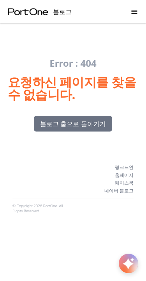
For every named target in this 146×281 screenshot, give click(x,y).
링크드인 (124, 167)
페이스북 (124, 183)
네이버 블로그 (119, 191)
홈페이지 (124, 175)
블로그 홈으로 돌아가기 (73, 123)
